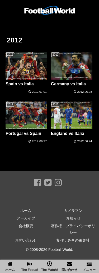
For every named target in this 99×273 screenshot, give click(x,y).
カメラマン (73, 210)
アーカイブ (26, 218)
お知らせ (73, 218)
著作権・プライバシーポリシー (73, 229)
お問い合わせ (26, 240)
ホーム (25, 210)
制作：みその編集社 (73, 240)
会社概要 (25, 226)
